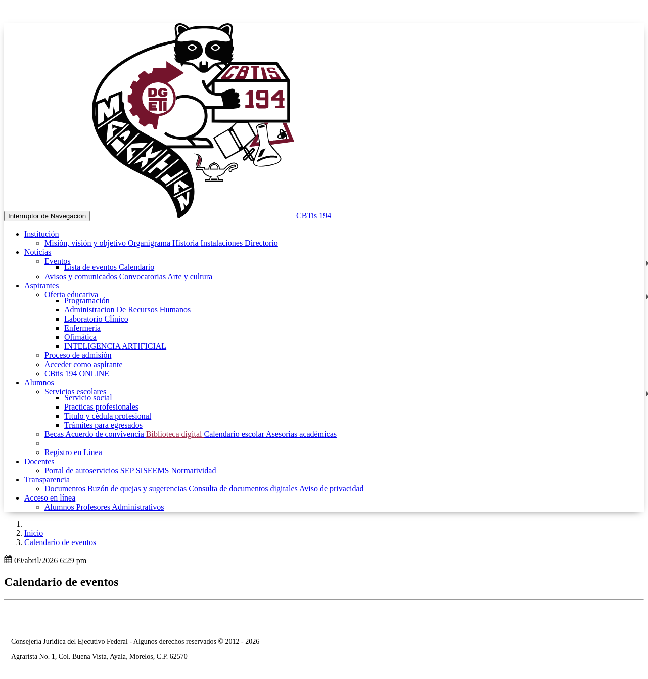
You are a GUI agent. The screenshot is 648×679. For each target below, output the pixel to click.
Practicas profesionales (101, 406)
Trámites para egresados (103, 425)
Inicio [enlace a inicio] (33, 533)
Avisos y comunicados (81, 276)
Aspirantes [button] (41, 285)
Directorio (261, 243)
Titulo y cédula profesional (107, 416)
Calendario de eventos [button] (60, 542)
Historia (186, 243)
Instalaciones (223, 243)
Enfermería (82, 328)
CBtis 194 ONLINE (76, 373)
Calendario (136, 267)
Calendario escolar (235, 434)
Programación (87, 300)
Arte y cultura (189, 276)
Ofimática (80, 337)
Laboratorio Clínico (96, 318)
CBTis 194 (313, 215)
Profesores (94, 507)
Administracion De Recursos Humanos (127, 309)
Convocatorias (143, 276)
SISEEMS (153, 470)
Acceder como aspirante (83, 364)
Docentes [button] (39, 461)
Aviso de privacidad (331, 488)
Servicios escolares (75, 391)
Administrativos (138, 507)
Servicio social (88, 397)
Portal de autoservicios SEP (90, 470)
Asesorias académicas (301, 434)
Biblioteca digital (175, 434)
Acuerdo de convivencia (105, 434)
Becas (54, 434)
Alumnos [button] (39, 382)
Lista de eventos (91, 267)
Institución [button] (41, 234)
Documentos (65, 488)
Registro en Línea (73, 452)
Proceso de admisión (77, 355)
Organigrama (150, 243)
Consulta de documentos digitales (244, 488)
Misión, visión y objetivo (86, 243)
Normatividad (193, 470)
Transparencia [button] (47, 479)
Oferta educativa (71, 294)
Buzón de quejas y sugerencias (138, 488)
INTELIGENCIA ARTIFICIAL (115, 346)
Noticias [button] (37, 252)
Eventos (57, 261)
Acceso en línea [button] (49, 497)
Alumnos (60, 507)
